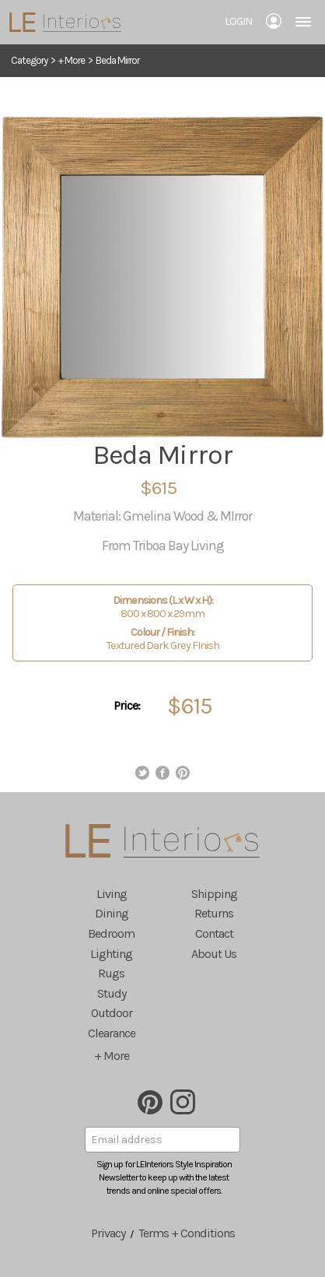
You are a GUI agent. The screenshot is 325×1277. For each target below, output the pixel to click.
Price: (127, 705)
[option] (162, 276)
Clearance (111, 1033)
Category (29, 60)
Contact (214, 933)
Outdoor (111, 1012)
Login (238, 21)
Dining (111, 913)
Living (111, 893)
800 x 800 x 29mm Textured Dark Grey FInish (162, 623)
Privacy (108, 1233)
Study (111, 993)
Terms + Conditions (186, 1233)
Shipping (214, 893)
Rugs (111, 973)
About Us (213, 953)
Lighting (111, 953)
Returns (213, 913)
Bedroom (111, 933)
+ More (71, 60)
